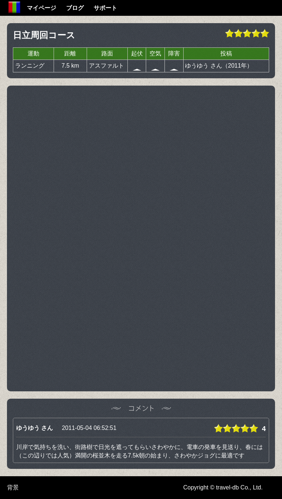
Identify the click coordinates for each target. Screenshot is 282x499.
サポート (105, 8)
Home (14, 7)
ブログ (75, 8)
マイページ (41, 8)
